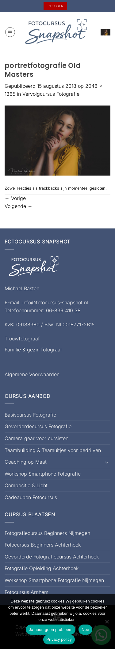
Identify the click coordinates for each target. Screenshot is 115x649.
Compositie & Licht (26, 485)
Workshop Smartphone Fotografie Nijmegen (54, 580)
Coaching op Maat (26, 462)
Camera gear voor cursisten (36, 438)
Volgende (19, 206)
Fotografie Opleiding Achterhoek (42, 568)
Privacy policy (59, 639)
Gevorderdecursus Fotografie (38, 426)
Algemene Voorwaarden (32, 374)
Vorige (15, 198)
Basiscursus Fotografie (30, 415)
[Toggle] (106, 462)
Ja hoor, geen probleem (50, 629)
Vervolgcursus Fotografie (50, 94)
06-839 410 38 (63, 310)
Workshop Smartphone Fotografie (43, 474)
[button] (10, 32)
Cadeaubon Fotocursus (31, 497)
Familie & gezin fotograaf (33, 350)
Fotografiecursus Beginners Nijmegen (47, 533)
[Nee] (106, 623)
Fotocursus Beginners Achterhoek (43, 545)
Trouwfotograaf (22, 339)
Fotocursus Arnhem (26, 592)
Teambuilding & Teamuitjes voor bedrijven (53, 450)
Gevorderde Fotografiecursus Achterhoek (52, 557)
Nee (85, 629)
